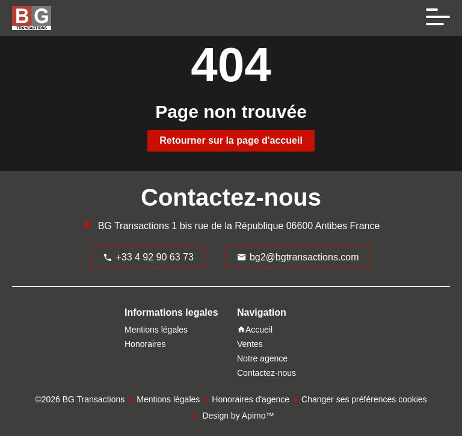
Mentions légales (168, 399)
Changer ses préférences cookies (364, 399)
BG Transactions (133, 226)
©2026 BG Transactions (80, 399)
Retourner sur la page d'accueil (231, 140)
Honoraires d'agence (250, 399)
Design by (237, 415)
